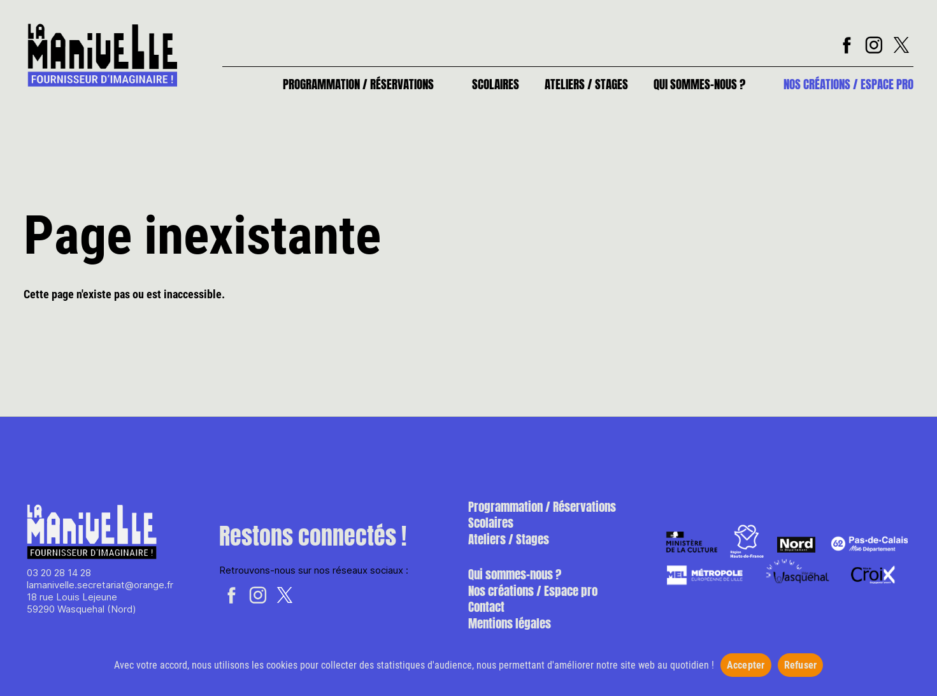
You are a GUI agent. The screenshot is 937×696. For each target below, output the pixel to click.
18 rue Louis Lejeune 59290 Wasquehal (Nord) (81, 603)
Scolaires (495, 84)
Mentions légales (509, 623)
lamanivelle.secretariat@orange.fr (100, 585)
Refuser (800, 665)
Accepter (746, 665)
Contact (486, 607)
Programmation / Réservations (358, 84)
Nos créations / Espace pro (848, 84)
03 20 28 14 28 (59, 573)
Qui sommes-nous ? (699, 84)
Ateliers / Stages (586, 84)
